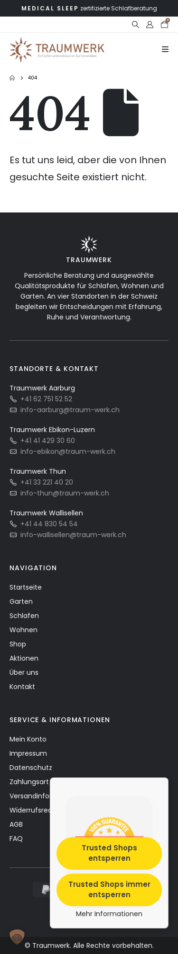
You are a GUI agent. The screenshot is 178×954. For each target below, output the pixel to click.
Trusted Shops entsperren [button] (109, 853)
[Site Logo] (56, 49)
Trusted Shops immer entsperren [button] (109, 889)
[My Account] (150, 24)
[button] (135, 24)
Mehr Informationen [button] (109, 914)
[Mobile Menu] (165, 49)
